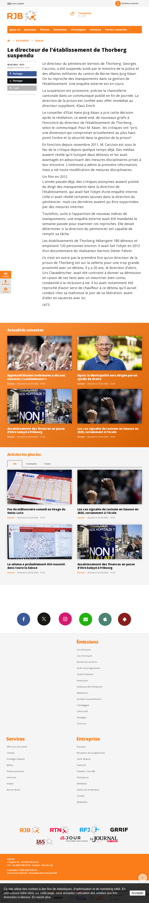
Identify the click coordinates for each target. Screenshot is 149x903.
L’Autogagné (83, 705)
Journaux (30, 29)
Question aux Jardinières (89, 699)
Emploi (10, 783)
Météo (10, 765)
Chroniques (78, 29)
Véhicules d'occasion (17, 746)
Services (95, 29)
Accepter (137, 893)
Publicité (81, 765)
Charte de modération (88, 789)
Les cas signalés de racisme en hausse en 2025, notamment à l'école (108, 430)
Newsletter (82, 802)
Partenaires (82, 777)
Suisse (39, 40)
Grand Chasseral (85, 674)
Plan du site (47, 865)
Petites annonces (15, 771)
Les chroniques (84, 656)
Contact (81, 796)
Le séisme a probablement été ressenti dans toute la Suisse (36, 566)
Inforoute (11, 777)
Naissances (82, 693)
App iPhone (105, 619)
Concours (81, 723)
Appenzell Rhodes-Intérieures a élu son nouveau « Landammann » (36, 377)
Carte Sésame (84, 759)
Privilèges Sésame (16, 759)
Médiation (82, 783)
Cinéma (10, 753)
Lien (14, 88)
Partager (16, 73)
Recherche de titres (87, 662)
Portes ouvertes (116, 29)
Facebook (23, 619)
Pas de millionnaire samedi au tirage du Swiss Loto (36, 511)
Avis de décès (13, 789)
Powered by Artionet (17, 873)
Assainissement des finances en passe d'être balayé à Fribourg (36, 430)
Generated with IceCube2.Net (43, 873)
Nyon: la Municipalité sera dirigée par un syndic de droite (107, 377)
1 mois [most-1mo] (47, 463)
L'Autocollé (82, 711)
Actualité (22, 40)
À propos (81, 746)
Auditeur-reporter (127, 3)
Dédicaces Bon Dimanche (89, 686)
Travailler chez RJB (86, 771)
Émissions (60, 29)
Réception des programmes (91, 753)
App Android (124, 619)
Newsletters (85, 619)
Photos (45, 29)
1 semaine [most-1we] (31, 463)
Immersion (82, 680)
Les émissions (84, 649)
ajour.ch (14, 29)
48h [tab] (14, 463)
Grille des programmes (88, 668)
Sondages (81, 717)
